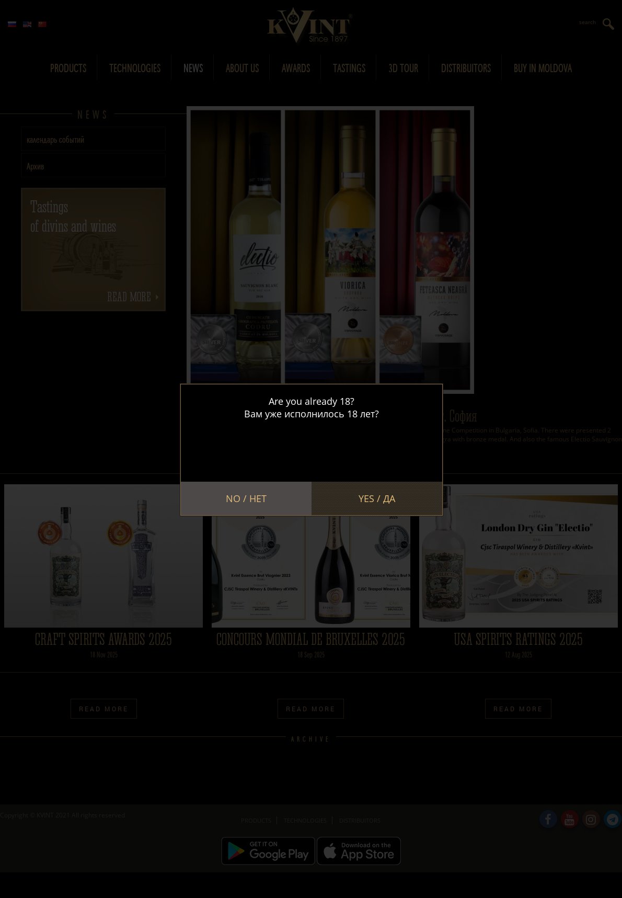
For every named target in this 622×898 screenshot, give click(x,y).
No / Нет (246, 498)
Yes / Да (377, 498)
